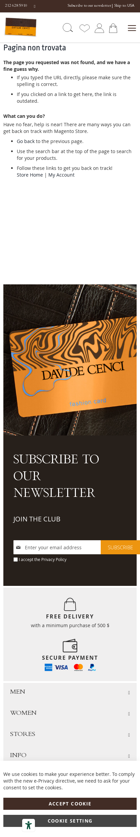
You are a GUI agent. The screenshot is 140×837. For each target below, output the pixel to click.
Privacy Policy (53, 559)
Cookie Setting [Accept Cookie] (70, 821)
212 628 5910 (16, 6)
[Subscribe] (120, 547)
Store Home (30, 175)
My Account (61, 175)
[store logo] (20, 27)
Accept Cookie (70, 803)
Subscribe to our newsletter (89, 6)
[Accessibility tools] (28, 825)
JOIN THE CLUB (36, 518)
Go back (26, 141)
